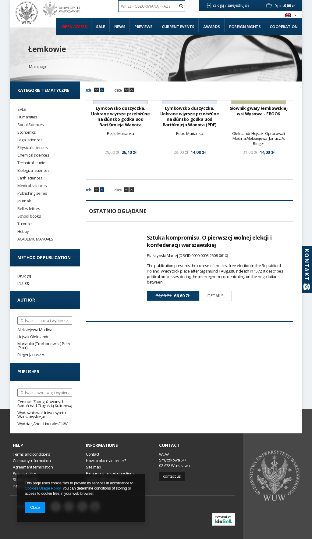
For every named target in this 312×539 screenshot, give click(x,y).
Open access (74, 26)
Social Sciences (30, 124)
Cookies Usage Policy (42, 488)
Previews (143, 26)
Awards (211, 26)
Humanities (27, 117)
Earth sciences (29, 178)
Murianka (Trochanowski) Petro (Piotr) (44, 345)
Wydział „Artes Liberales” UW (42, 423)
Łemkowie (47, 49)
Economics (26, 132)
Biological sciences (33, 170)
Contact (169, 445)
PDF (20, 283)
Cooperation (284, 26)
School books (29, 216)
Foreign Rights (245, 26)
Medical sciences (32, 185)
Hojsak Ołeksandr (33, 336)
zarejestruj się (238, 5)
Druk (21, 276)
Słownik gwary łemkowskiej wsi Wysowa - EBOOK (258, 188)
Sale (100, 26)
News (119, 26)
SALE (21, 109)
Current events (178, 26)
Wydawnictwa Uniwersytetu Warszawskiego (41, 414)
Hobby (23, 231)
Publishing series (32, 193)
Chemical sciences (33, 155)
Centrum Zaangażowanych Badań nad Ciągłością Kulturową (44, 403)
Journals (24, 201)
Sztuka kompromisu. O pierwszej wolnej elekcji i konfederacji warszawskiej (209, 318)
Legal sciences (29, 140)
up (102, 90)
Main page (38, 66)
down (96, 90)
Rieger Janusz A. (31, 354)
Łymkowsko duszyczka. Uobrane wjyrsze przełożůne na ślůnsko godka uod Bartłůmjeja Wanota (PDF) (189, 194)
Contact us (172, 476)
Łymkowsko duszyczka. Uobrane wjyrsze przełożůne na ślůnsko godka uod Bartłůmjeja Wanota (120, 194)
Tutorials (24, 223)
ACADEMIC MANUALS (35, 239)
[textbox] (151, 6)
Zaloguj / (219, 5)
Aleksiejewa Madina (34, 329)
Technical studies (32, 162)
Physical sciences (32, 147)
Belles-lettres (28, 208)
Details (215, 373)
